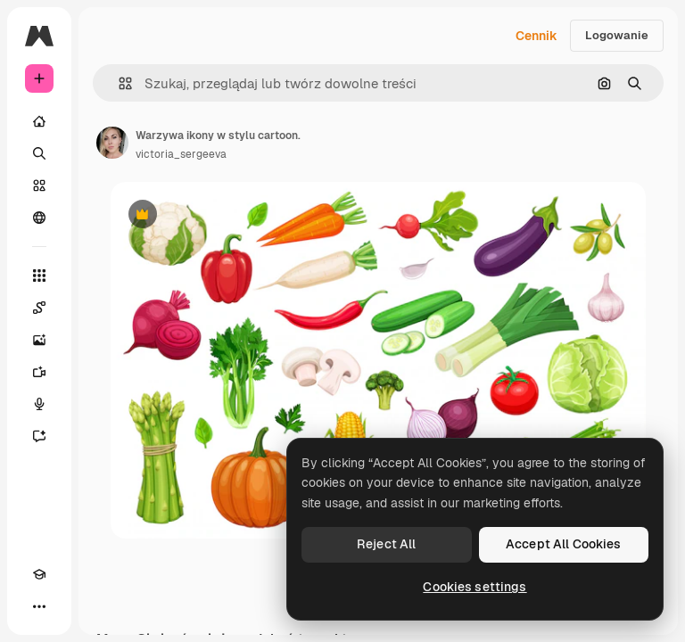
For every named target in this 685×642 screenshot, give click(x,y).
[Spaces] (39, 307)
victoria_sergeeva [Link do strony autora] (181, 154)
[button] (118, 83)
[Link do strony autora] (112, 143)
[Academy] (39, 574)
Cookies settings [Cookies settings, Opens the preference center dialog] (474, 587)
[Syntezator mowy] (39, 404)
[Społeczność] (39, 217)
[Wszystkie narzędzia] (39, 275)
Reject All (386, 544)
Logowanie (616, 35)
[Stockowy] (39, 185)
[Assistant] (39, 436)
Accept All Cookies (564, 544)
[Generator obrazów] (39, 339)
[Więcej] (39, 606)
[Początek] (39, 121)
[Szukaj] (39, 153)
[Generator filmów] (39, 372)
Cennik (536, 36)
